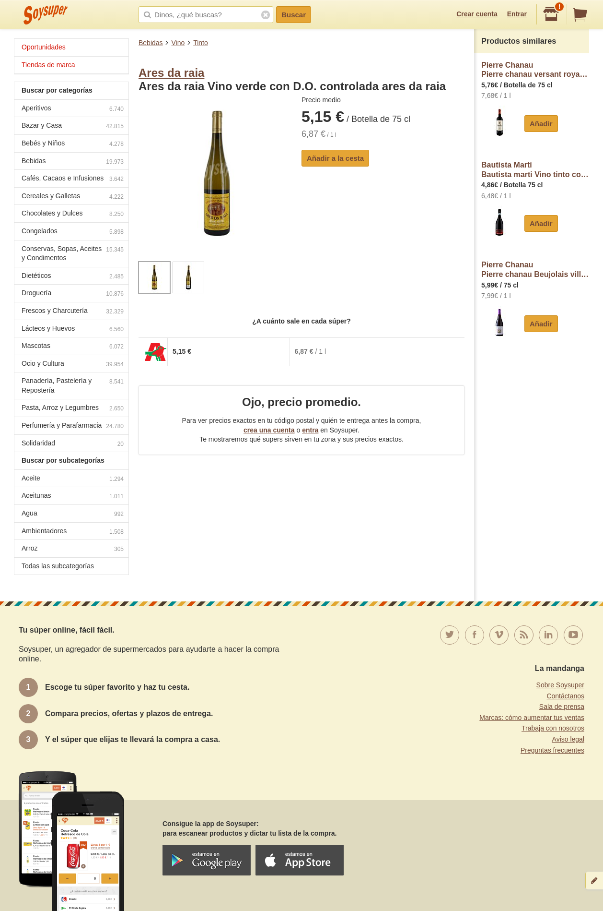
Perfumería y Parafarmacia (73, 426)
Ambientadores (73, 532)
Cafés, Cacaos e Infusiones (73, 179)
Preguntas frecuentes (552, 750)
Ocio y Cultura (73, 365)
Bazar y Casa (73, 126)
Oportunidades (44, 47)
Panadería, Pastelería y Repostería (73, 385)
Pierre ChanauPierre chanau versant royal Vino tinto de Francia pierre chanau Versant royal (535, 70)
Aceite (73, 479)
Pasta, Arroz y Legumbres (73, 409)
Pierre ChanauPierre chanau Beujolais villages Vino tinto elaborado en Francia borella (535, 269)
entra (310, 430)
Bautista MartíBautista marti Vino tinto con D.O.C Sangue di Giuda (535, 170)
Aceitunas (73, 496)
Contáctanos (565, 696)
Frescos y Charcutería (73, 312)
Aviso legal (568, 739)
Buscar (293, 15)
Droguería (73, 294)
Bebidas (151, 43)
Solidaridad (73, 444)
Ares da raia (171, 72)
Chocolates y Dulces (73, 214)
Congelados (73, 232)
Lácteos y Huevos (73, 329)
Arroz (73, 549)
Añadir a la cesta (335, 158)
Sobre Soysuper (560, 685)
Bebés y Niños (73, 144)
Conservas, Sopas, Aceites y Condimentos (73, 253)
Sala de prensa (561, 706)
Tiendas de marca (48, 65)
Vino (178, 43)
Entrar (517, 14)
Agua (73, 514)
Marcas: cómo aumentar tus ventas (531, 717)
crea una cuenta (269, 430)
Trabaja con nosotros (553, 728)
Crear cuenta (477, 14)
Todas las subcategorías (58, 566)
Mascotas (73, 347)
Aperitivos (73, 109)
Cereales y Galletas (73, 197)
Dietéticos (73, 277)
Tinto (200, 43)
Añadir (541, 124)
